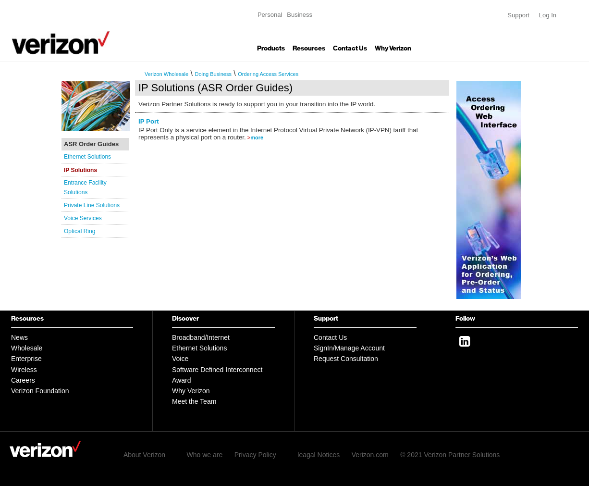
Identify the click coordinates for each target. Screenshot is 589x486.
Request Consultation (346, 358)
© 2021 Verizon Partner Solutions (450, 455)
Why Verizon (393, 48)
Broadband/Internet (201, 337)
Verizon (60, 31)
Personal (270, 14)
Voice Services (83, 218)
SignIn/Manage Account (349, 348)
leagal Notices (318, 455)
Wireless (24, 370)
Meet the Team (194, 401)
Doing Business (213, 74)
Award (181, 380)
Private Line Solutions (92, 205)
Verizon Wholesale (166, 74)
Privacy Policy (255, 455)
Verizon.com (370, 455)
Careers (23, 380)
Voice (180, 358)
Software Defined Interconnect (217, 370)
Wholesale (26, 348)
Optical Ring (79, 231)
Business (299, 14)
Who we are (205, 455)
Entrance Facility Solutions (85, 187)
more (256, 137)
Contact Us (350, 48)
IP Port (148, 121)
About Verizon (144, 455)
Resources (309, 48)
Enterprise (26, 358)
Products (271, 48)
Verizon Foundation (40, 391)
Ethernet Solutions (87, 156)
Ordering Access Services (268, 74)
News (19, 337)
